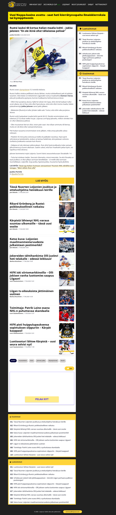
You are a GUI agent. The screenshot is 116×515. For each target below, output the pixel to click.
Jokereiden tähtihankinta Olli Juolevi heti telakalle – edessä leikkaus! (34, 257)
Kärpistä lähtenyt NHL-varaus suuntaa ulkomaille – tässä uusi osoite (31, 223)
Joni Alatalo (13, 192)
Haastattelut (23, 360)
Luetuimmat (17, 462)
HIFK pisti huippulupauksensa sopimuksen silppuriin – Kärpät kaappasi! (30, 327)
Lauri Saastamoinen (16, 281)
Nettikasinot (101, 4)
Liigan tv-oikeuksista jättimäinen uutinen (32, 292)
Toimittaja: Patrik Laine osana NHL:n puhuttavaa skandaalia (30, 309)
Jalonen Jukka (41, 360)
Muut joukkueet (79, 4)
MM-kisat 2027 (35, 4)
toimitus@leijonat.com (73, 512)
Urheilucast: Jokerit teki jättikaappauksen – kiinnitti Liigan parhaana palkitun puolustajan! (43, 479)
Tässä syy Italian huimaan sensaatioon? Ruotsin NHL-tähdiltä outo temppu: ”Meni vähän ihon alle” (42, 167)
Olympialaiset (53, 360)
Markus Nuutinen (16, 261)
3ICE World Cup (51, 4)
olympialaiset (24, 90)
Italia (31, 360)
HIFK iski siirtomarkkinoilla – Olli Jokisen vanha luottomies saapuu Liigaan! (32, 275)
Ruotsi (63, 360)
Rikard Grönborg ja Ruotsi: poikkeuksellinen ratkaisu (27, 205)
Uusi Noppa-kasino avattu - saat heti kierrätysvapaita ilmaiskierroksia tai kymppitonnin (57, 16)
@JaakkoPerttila (17, 174)
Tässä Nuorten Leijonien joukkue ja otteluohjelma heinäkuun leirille (33, 188)
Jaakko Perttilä (15, 35)
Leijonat (66, 4)
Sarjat (91, 4)
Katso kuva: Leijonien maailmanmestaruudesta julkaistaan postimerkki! (27, 242)
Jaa (69, 368)
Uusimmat (16, 417)
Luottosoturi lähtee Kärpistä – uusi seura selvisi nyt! (33, 343)
